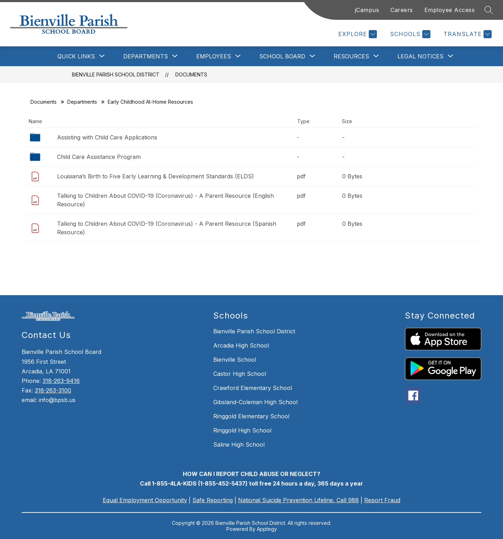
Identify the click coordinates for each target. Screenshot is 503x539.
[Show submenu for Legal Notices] (420, 56)
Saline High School (239, 444)
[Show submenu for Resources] (351, 56)
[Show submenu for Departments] (145, 56)
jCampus (367, 9)
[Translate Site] (467, 34)
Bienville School (234, 359)
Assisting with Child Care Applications (107, 137)
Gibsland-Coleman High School (255, 402)
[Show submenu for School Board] (282, 56)
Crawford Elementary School (252, 387)
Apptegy (267, 529)
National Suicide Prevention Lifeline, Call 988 (298, 500)
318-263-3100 (53, 390)
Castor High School (239, 373)
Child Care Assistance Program (99, 156)
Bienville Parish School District (115, 74)
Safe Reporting (212, 500)
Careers (401, 9)
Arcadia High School (241, 345)
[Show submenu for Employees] (213, 56)
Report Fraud (382, 500)
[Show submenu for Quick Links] (76, 56)
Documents (191, 74)
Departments (82, 102)
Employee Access (449, 9)
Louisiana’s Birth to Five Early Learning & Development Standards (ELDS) (155, 176)
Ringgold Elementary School (251, 416)
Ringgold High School (242, 430)
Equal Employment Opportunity (145, 500)
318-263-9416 (61, 380)
